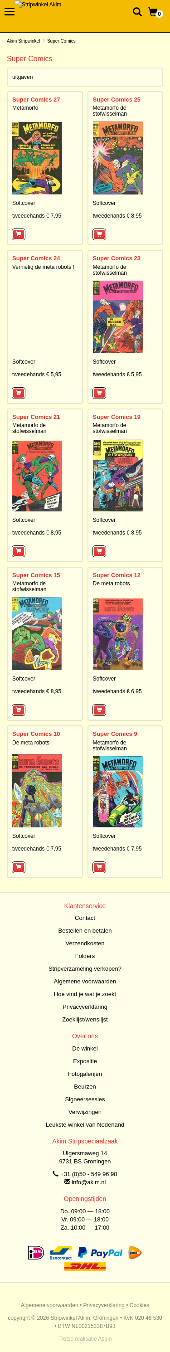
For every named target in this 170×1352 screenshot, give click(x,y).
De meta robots (111, 583)
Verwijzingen (85, 1112)
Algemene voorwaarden (85, 981)
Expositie (85, 1061)
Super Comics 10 (36, 733)
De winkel (84, 1048)
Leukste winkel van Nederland (85, 1124)
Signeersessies (85, 1099)
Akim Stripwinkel (23, 41)
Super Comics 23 (117, 258)
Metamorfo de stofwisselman (110, 111)
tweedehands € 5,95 (36, 374)
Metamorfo (25, 108)
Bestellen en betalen (85, 930)
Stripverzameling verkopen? (85, 968)
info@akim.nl (89, 1182)
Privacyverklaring (85, 1006)
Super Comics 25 (117, 99)
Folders (85, 956)
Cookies (139, 1305)
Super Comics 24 (36, 258)
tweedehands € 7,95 (36, 216)
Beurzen (85, 1086)
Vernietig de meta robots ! (43, 267)
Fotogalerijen (85, 1073)
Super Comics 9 (115, 733)
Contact (85, 917)
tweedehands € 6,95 (117, 691)
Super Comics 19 (117, 416)
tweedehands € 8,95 (117, 216)
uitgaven (22, 77)
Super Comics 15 (36, 575)
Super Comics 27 (36, 99)
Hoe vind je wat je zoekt (85, 994)
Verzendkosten (84, 943)
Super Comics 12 (117, 575)
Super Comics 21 (36, 416)
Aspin (105, 1339)
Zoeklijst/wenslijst (84, 1019)
